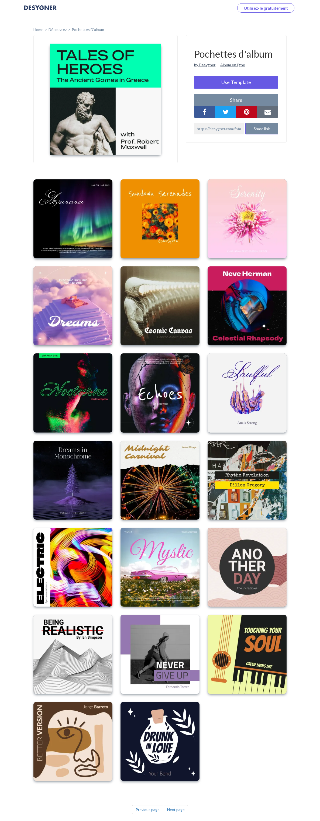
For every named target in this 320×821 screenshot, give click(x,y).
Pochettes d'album (88, 29)
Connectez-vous (212, 8)
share (236, 100)
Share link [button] (262, 128)
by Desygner (204, 64)
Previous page (148, 809)
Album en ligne (232, 64)
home (38, 29)
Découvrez (58, 29)
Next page (176, 809)
